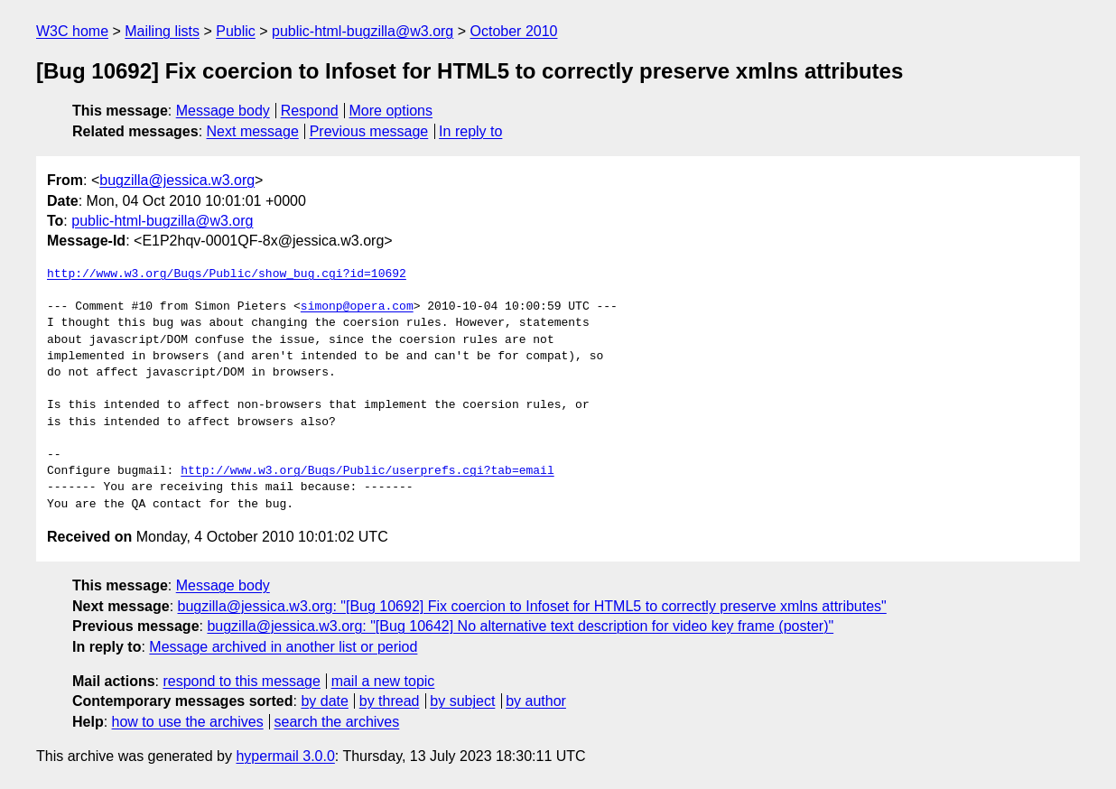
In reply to (470, 131)
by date (324, 701)
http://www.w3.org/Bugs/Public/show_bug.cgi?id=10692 (226, 274)
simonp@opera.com (357, 307)
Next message (253, 131)
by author (536, 701)
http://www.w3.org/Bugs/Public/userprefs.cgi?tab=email (367, 471)
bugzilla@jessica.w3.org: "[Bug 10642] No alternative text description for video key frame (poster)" (520, 626)
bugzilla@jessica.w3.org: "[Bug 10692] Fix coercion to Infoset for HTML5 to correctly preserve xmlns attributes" (532, 606)
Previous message (369, 131)
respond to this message (241, 681)
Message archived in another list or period (283, 646)
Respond (310, 110)
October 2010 (514, 31)
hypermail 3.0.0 (285, 756)
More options (391, 110)
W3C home (72, 31)
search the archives (337, 721)
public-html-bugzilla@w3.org (362, 31)
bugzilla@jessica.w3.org (177, 180)
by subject (462, 701)
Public (236, 31)
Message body (223, 110)
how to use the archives (188, 721)
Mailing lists (162, 31)
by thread (389, 701)
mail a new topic (383, 681)
